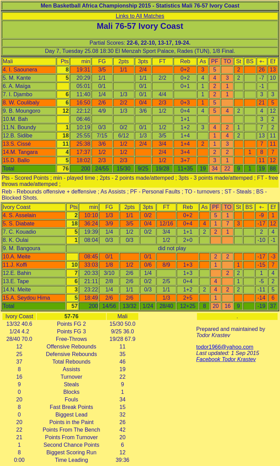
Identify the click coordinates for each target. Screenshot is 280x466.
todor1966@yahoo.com (225, 347)
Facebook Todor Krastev (226, 359)
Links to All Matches (140, 16)
